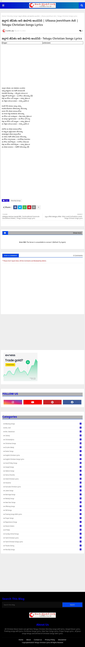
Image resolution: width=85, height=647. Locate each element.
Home (4, 16)
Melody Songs (43, 498)
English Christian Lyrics (43, 455)
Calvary (43, 436)
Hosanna (43, 483)
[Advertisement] (42, 333)
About (28, 640)
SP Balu (43, 530)
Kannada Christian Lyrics (43, 487)
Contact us (38, 640)
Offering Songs (43, 506)
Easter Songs (43, 451)
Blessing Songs (43, 424)
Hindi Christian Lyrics (43, 479)
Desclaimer (62, 640)
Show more (77, 233)
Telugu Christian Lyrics (42, 642)
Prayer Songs (43, 518)
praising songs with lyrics (43, 514)
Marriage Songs (43, 494)
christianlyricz (43, 439)
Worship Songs (12, 16)
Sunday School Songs (43, 534)
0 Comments (78, 255)
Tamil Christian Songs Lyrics (43, 542)
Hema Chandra (43, 475)
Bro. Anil (43, 428)
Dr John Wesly (43, 447)
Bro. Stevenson (43, 432)
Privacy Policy (50, 640)
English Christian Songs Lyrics (43, 459)
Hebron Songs (43, 471)
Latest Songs (43, 491)
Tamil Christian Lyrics (43, 538)
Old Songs (43, 510)
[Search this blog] (32, 604)
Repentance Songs (43, 522)
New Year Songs (43, 502)
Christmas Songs (43, 443)
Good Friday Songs (43, 463)
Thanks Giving (43, 546)
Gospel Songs (43, 467)
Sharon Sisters (43, 526)
